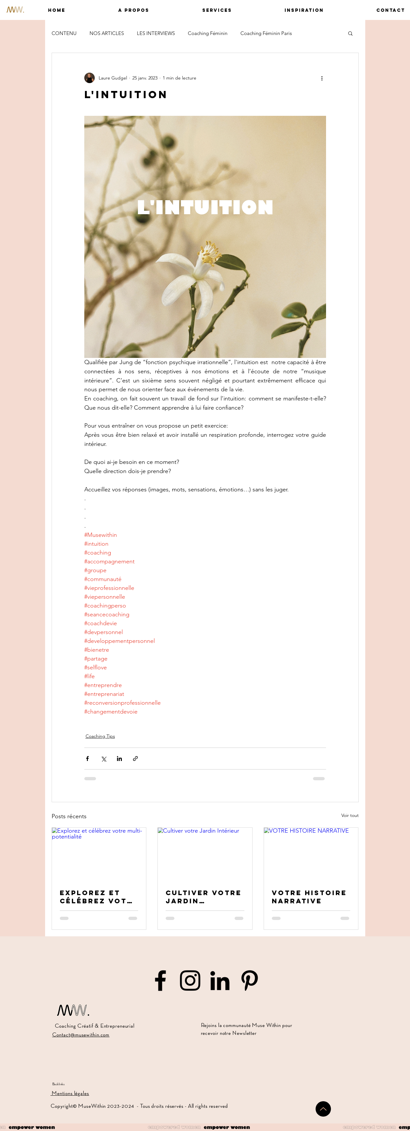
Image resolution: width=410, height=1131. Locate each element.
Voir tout (350, 815)
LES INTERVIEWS (156, 33)
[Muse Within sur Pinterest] (249, 980)
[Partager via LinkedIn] (119, 758)
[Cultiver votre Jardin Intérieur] (205, 854)
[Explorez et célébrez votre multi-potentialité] (99, 854)
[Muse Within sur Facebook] (160, 980)
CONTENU (64, 33)
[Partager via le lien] (135, 758)
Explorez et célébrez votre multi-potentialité (99, 897)
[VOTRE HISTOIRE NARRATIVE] (311, 854)
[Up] (323, 1109)
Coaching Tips (100, 736)
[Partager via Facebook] (87, 758)
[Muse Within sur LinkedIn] (220, 980)
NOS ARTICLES (107, 33)
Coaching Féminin (207, 33)
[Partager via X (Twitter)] (103, 758)
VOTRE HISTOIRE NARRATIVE (309, 897)
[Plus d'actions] (322, 78)
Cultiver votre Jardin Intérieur (204, 897)
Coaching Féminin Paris (266, 33)
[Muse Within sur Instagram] (190, 980)
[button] (112, 10)
